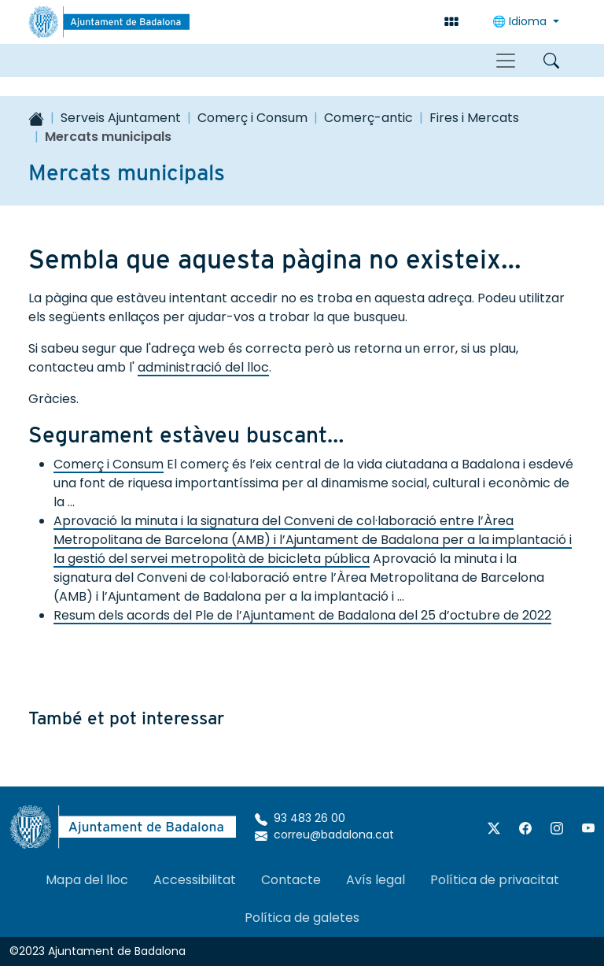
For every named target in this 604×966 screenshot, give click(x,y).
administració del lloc (203, 367)
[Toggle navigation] (505, 61)
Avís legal (375, 880)
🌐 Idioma (521, 21)
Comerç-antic (368, 118)
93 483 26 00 (300, 818)
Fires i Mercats (474, 118)
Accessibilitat (194, 880)
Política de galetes (302, 918)
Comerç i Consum (252, 118)
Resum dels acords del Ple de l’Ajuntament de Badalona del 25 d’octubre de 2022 (302, 615)
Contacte (291, 880)
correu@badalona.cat (324, 834)
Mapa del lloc (87, 880)
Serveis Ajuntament (121, 118)
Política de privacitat (494, 880)
